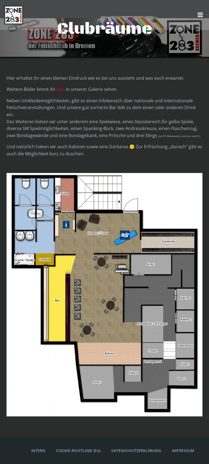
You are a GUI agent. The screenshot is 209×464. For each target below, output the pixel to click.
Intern (38, 450)
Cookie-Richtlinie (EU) (78, 450)
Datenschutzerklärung (136, 450)
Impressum (183, 450)
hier (61, 89)
